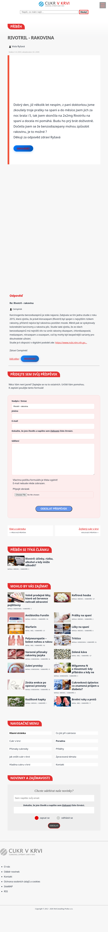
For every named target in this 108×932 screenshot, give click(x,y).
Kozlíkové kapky (35, 699)
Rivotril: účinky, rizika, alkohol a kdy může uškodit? (39, 562)
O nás (7, 866)
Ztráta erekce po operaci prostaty (35, 684)
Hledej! (83, 12)
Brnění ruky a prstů (84, 699)
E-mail (15, 420)
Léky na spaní (80, 627)
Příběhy (60, 748)
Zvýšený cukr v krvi (89, 528)
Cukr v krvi (15, 741)
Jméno (15, 410)
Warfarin (30, 627)
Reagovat (30, 358)
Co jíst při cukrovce (66, 733)
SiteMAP (8, 886)
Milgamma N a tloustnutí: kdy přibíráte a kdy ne (83, 669)
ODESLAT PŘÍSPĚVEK (54, 508)
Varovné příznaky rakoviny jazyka (36, 653)
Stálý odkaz (14, 358)
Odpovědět (23, 148)
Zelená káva (79, 652)
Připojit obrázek (21, 488)
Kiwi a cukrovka (17, 528)
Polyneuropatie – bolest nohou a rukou (38, 640)
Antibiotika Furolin (37, 615)
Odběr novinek (12, 871)
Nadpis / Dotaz (19, 401)
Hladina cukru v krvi (19, 764)
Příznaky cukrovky (18, 748)
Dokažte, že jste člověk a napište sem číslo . (42, 430)
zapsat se (44, 817)
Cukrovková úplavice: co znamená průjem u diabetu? (85, 686)
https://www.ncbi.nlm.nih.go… (71, 342)
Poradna (60, 741)
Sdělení (15, 440)
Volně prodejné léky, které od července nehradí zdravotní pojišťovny (29, 600)
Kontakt (60, 764)
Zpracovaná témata (66, 756)
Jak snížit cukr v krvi (19, 756)
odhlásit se (67, 817)
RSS (6, 891)
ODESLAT (54, 826)
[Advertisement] (55, 75)
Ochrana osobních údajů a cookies (22, 881)
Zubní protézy (34, 665)
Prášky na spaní (82, 615)
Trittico (76, 638)
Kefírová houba (81, 595)
